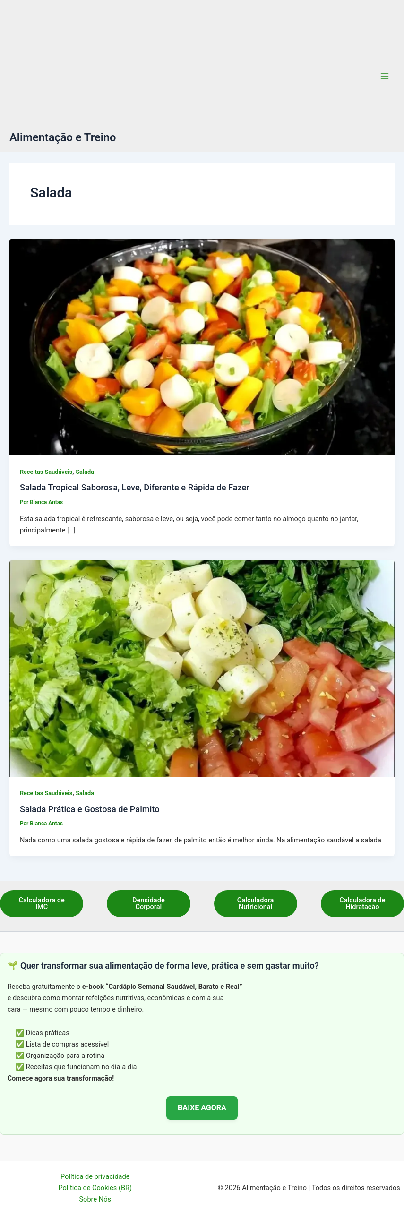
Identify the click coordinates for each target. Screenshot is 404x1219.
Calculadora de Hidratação (362, 903)
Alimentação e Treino (62, 137)
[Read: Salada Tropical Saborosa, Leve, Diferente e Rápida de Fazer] (202, 347)
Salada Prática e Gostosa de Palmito (90, 809)
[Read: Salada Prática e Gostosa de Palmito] (202, 668)
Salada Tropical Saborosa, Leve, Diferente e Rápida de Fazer (134, 487)
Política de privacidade (94, 1176)
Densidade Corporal (148, 903)
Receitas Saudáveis (46, 471)
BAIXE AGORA (202, 1107)
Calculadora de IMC (41, 903)
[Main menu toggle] (385, 76)
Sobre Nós (95, 1199)
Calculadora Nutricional (255, 903)
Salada (85, 471)
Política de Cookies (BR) (95, 1188)
